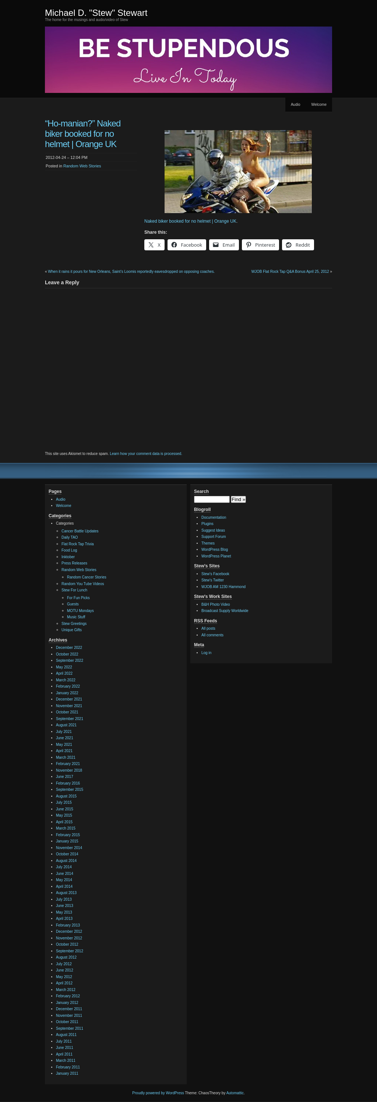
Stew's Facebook (215, 574)
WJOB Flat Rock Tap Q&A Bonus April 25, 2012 (290, 272)
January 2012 (67, 1003)
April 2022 (64, 673)
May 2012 (64, 977)
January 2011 (67, 1073)
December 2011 (69, 1009)
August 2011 (66, 1035)
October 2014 (67, 854)
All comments (212, 635)
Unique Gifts (71, 630)
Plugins (207, 524)
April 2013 (64, 919)
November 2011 (69, 1016)
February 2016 (68, 783)
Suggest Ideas (213, 530)
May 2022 (64, 667)
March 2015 (65, 828)
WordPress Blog (214, 549)
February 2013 (68, 925)
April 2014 (64, 886)
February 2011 (68, 1067)
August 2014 (66, 861)
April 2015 (64, 822)
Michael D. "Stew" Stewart (96, 13)
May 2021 (64, 745)
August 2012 (66, 957)
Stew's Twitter (212, 580)
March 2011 (65, 1060)
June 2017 (64, 777)
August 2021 (66, 725)
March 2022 (65, 680)
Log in (206, 653)
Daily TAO (69, 537)
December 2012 (69, 931)
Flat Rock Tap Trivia (77, 544)
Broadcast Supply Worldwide (225, 611)
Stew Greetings (74, 624)
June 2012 (64, 970)
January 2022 (67, 693)
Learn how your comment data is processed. (146, 454)
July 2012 (64, 964)
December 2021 (69, 699)
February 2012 (68, 996)
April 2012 (64, 983)
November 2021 (69, 706)
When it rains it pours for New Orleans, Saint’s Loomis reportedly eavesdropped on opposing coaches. (131, 272)
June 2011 (64, 1048)
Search (201, 491)
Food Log (69, 550)
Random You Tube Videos (82, 584)
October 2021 (67, 712)
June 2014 (64, 874)
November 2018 (69, 770)
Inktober (68, 557)
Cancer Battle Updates (80, 531)
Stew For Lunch (74, 590)
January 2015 (67, 841)
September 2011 (69, 1028)
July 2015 (64, 802)
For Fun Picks (78, 598)
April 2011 (64, 1054)
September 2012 (69, 951)
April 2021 (64, 751)
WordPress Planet (216, 556)
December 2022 (69, 648)
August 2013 (66, 893)
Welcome (319, 104)
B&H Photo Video (215, 604)
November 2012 (69, 938)
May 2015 (64, 815)
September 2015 (69, 790)
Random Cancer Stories (86, 577)
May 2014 (64, 880)
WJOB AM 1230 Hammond (223, 587)
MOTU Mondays (80, 611)
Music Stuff (76, 617)
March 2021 (65, 757)
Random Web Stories (82, 166)
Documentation (213, 517)
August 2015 (66, 796)
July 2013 (64, 899)
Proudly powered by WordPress (158, 1093)
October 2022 (67, 654)
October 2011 (67, 1022)
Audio (295, 104)
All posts (208, 628)
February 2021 (68, 764)
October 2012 (67, 944)
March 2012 (65, 990)
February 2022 (68, 686)
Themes (208, 543)
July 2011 (64, 1041)
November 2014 (69, 848)
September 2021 (69, 719)
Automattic (235, 1093)
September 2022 (69, 660)
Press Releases (74, 563)
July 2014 (64, 867)
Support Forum (213, 537)
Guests (73, 604)
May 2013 (64, 912)
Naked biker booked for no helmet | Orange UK (190, 221)
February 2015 (68, 835)
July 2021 (64, 732)
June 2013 (64, 906)
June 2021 (64, 738)
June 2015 (64, 809)
